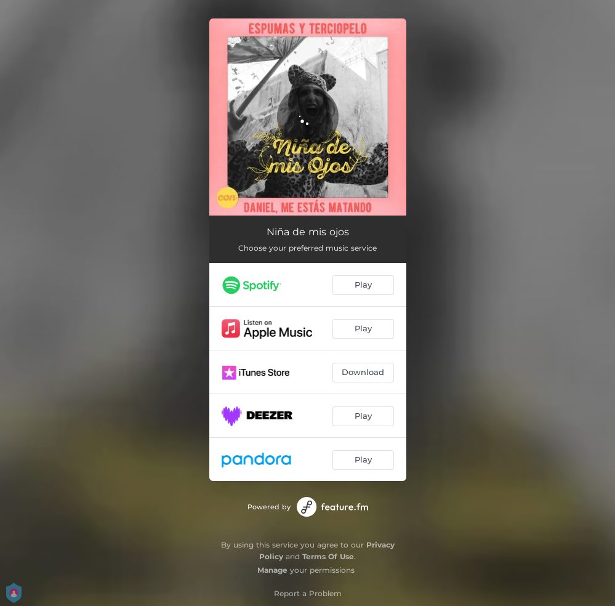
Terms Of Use (328, 556)
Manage (272, 570)
